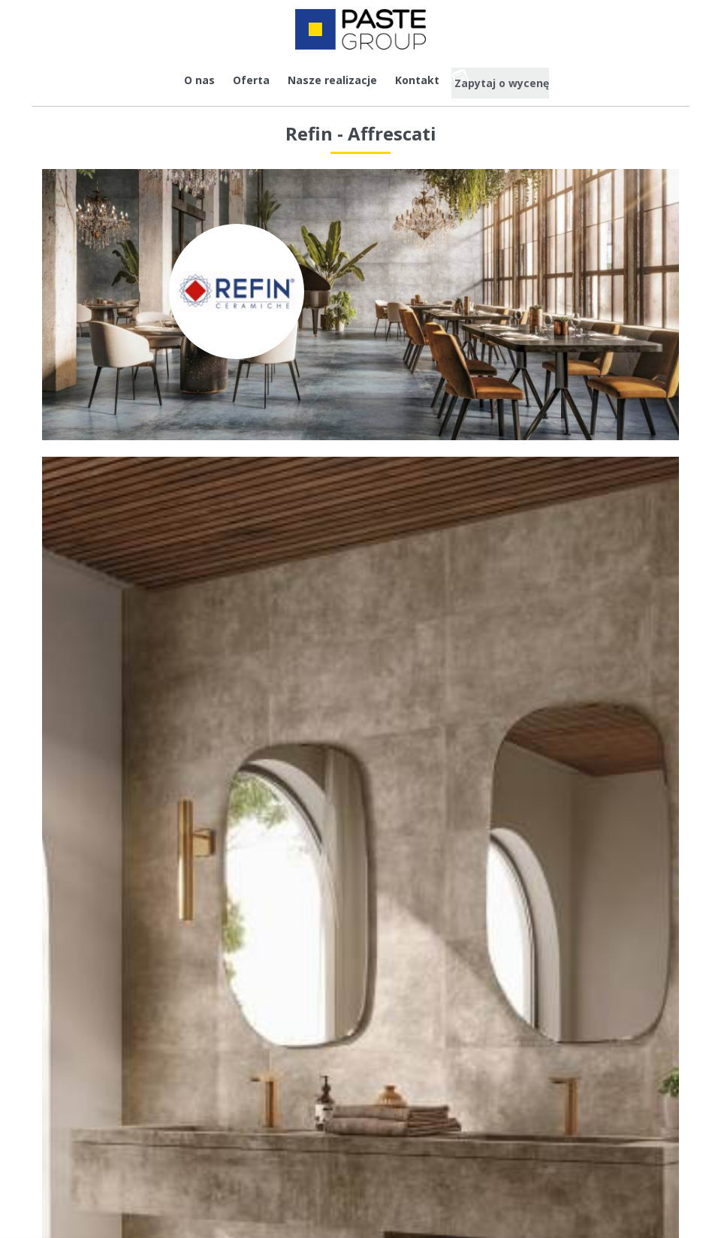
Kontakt (401, 80)
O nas (182, 80)
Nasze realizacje (315, 80)
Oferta (234, 80)
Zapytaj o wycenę (512, 80)
